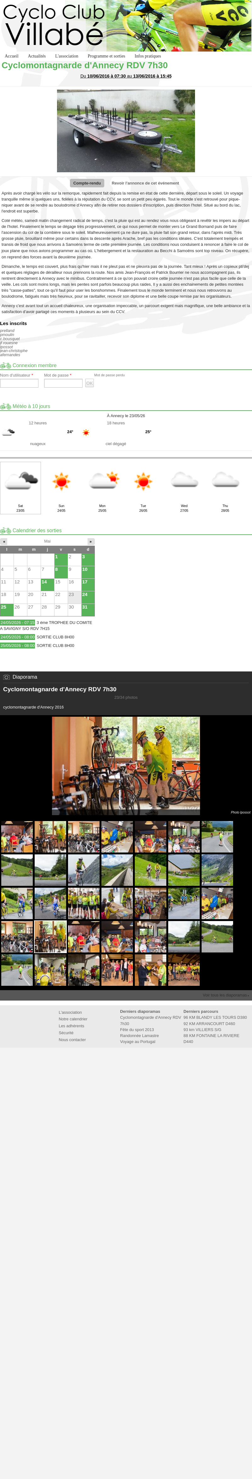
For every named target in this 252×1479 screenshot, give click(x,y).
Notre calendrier (73, 1019)
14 (44, 581)
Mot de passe (58, 375)
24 (85, 594)
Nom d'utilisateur (16, 375)
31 (85, 607)
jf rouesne (9, 342)
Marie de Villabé (145, 1062)
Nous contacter (72, 1039)
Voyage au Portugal (137, 1041)
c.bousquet (10, 338)
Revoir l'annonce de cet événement (145, 183)
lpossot (6, 347)
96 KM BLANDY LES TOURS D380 (215, 1017)
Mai (47, 541)
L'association (66, 56)
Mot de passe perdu (109, 375)
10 (85, 569)
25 (3, 607)
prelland (7, 330)
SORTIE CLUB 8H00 (55, 637)
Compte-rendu (87, 183)
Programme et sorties (106, 56)
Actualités (37, 56)
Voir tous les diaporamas (225, 995)
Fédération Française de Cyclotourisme (106, 1062)
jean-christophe (14, 350)
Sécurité (66, 1032)
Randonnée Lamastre (139, 1035)
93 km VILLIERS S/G (202, 1029)
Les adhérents (71, 1026)
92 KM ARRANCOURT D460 (209, 1023)
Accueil (12, 56)
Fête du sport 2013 (137, 1029)
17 (85, 581)
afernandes (10, 354)
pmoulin (7, 334)
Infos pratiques (148, 56)
